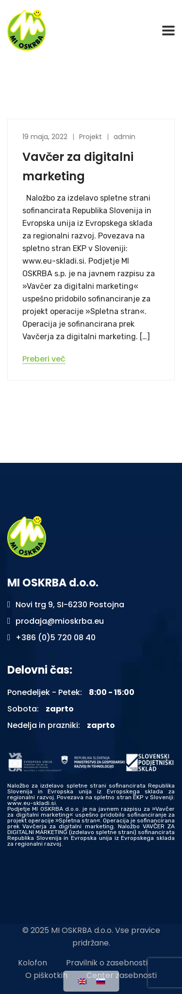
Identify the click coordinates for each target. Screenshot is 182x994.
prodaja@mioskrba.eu (60, 621)
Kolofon (32, 962)
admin (124, 137)
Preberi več (44, 359)
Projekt (90, 137)
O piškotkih (46, 975)
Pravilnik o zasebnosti (107, 962)
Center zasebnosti (121, 975)
